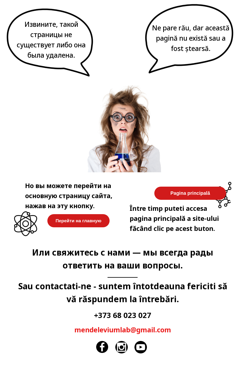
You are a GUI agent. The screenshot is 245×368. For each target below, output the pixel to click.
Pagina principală (190, 193)
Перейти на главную (78, 220)
